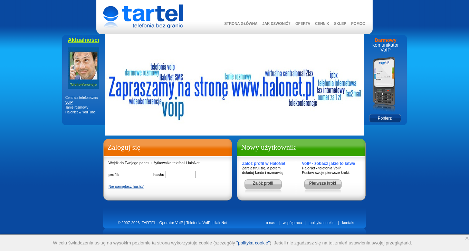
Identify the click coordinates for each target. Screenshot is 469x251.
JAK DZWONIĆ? (276, 23)
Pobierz (385, 118)
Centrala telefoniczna (81, 98)
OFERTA (302, 23)
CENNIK (322, 23)
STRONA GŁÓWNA (241, 23)
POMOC (358, 23)
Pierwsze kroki (322, 183)
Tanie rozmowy (76, 107)
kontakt (348, 223)
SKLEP (340, 23)
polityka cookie (321, 223)
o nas (270, 223)
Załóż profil (263, 183)
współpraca (292, 223)
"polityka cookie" (253, 242)
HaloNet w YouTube (80, 112)
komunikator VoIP (385, 47)
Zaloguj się (123, 147)
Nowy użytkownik (268, 147)
